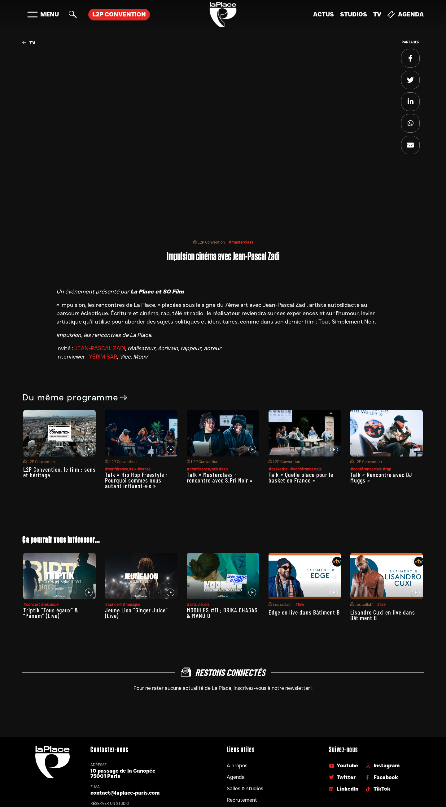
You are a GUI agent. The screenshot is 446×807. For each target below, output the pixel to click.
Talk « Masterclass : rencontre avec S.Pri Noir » (220, 477)
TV (377, 14)
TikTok (378, 789)
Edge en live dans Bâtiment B (304, 612)
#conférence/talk (121, 469)
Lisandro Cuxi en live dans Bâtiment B (382, 614)
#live (299, 604)
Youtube (343, 765)
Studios (353, 14)
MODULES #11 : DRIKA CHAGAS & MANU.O (222, 612)
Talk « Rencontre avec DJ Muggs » (381, 477)
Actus (323, 14)
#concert (32, 604)
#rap (223, 469)
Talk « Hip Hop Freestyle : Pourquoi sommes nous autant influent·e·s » (136, 480)
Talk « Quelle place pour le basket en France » (301, 477)
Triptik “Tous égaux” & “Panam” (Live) (50, 612)
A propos (237, 766)
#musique (50, 604)
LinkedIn (343, 789)
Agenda (405, 14)
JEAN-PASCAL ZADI (99, 348)
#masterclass (241, 242)
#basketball (279, 469)
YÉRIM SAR (103, 356)
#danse (144, 469)
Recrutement (242, 800)
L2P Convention (209, 242)
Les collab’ (280, 604)
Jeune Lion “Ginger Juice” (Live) (136, 612)
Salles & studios (245, 789)
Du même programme (74, 397)
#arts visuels (198, 604)
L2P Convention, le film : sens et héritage (59, 471)
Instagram (383, 765)
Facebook (382, 777)
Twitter (342, 777)
